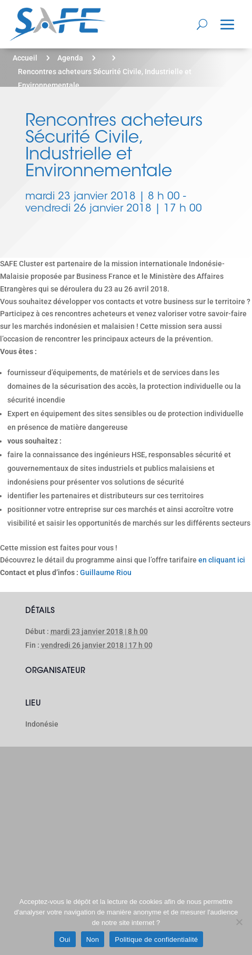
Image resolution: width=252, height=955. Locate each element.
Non (92, 939)
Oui (64, 939)
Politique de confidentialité (156, 939)
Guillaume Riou (106, 572)
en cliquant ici (221, 560)
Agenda (70, 58)
